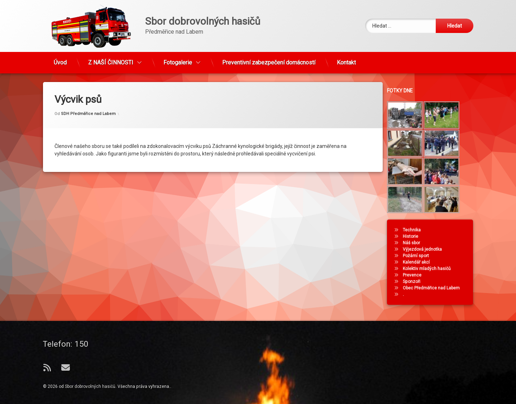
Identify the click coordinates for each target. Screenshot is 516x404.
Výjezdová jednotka (426, 249)
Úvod (60, 58)
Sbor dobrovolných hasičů (90, 386)
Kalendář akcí (420, 262)
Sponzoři (416, 281)
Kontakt (346, 58)
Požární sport (420, 255)
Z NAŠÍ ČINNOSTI (110, 58)
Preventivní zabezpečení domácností (268, 58)
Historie (415, 236)
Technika (416, 229)
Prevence (416, 275)
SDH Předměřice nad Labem (88, 108)
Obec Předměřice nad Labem (435, 287)
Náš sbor (416, 242)
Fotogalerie (177, 58)
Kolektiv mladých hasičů (431, 268)
